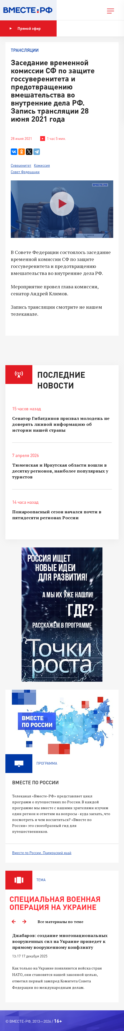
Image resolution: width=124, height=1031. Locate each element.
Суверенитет (21, 165)
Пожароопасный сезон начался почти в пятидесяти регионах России (56, 515)
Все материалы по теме (60, 921)
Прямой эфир (25, 28)
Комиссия (42, 165)
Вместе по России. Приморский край (41, 853)
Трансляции (25, 50)
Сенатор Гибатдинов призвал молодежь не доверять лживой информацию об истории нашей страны (60, 424)
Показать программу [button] (85, 28)
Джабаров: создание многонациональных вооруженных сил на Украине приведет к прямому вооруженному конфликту (60, 941)
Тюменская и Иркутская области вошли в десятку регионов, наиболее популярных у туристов (60, 471)
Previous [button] (13, 921)
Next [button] (24, 921)
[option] (62, 964)
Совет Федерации (25, 172)
